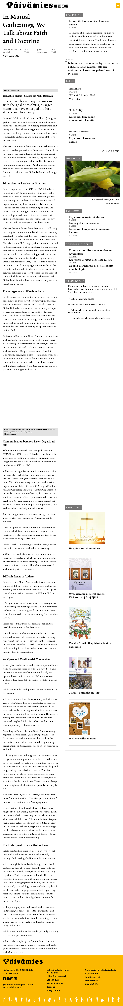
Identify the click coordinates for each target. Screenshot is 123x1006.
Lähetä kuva (112, 203)
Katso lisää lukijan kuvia (105, 199)
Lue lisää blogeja (110, 151)
